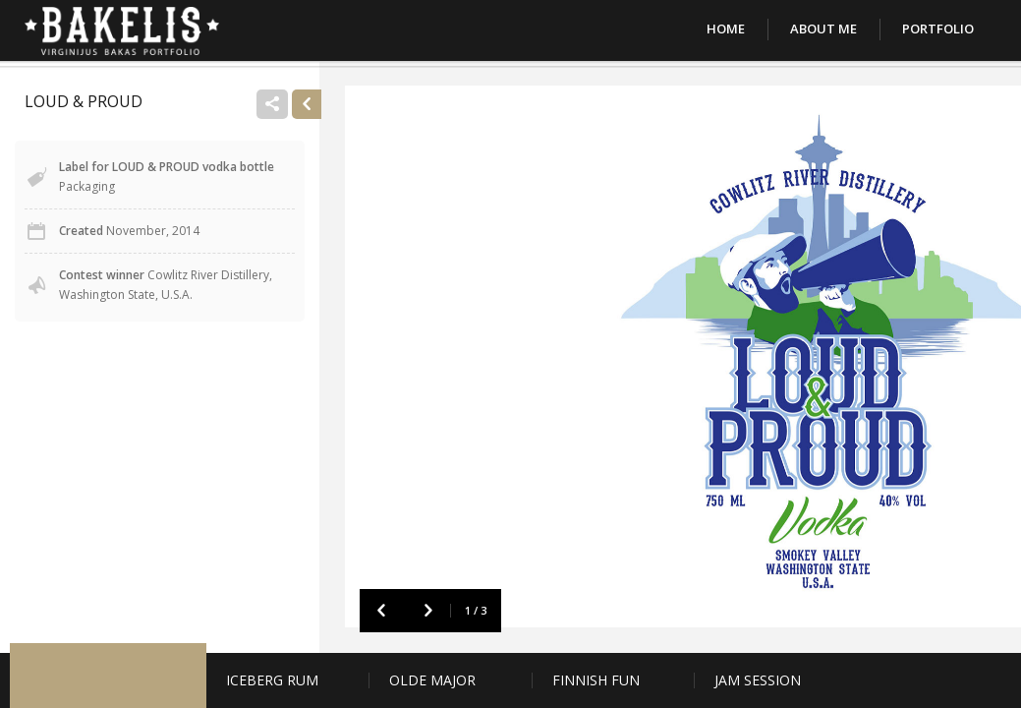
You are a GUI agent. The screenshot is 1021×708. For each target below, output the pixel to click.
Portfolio (938, 28)
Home (726, 28)
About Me (823, 28)
